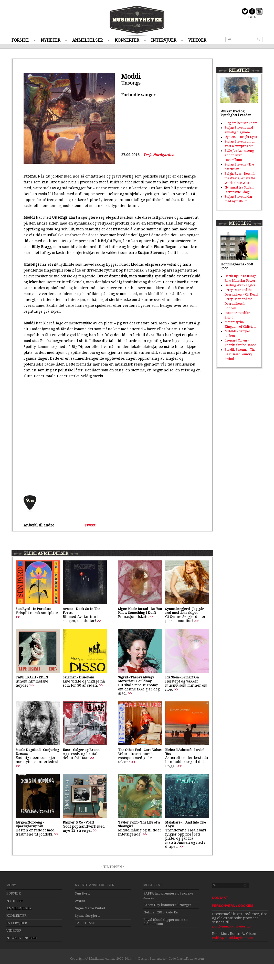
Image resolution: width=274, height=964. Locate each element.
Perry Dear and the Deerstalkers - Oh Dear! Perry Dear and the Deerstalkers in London (241, 299)
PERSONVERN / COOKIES (233, 906)
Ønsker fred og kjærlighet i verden (235, 113)
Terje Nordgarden (158, 155)
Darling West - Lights (240, 285)
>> (18, 617)
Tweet (90, 525)
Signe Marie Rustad (90, 908)
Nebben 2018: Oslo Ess (160, 912)
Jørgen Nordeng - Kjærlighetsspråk (30, 824)
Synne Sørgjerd (87, 916)
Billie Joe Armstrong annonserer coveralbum (239, 155)
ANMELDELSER (87, 40)
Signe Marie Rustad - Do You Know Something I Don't (140, 611)
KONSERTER (127, 40)
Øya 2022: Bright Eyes (241, 137)
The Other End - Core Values (140, 750)
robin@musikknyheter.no (232, 938)
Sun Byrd (82, 893)
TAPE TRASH (85, 923)
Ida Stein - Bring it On (182, 677)
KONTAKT (220, 898)
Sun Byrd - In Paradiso (33, 609)
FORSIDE (20, 40)
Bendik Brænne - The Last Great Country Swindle (240, 354)
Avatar (80, 901)
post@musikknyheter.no (231, 926)
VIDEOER (197, 40)
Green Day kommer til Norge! (167, 905)
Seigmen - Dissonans (78, 677)
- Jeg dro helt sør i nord (241, 123)
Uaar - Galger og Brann (81, 750)
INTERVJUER (163, 40)
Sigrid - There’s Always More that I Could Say (136, 679)
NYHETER (50, 40)
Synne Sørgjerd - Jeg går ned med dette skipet (184, 611)
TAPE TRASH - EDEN (32, 677)
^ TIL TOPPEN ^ (112, 867)
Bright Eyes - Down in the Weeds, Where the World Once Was (240, 178)
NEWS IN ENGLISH (21, 938)
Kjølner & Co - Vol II (78, 822)
